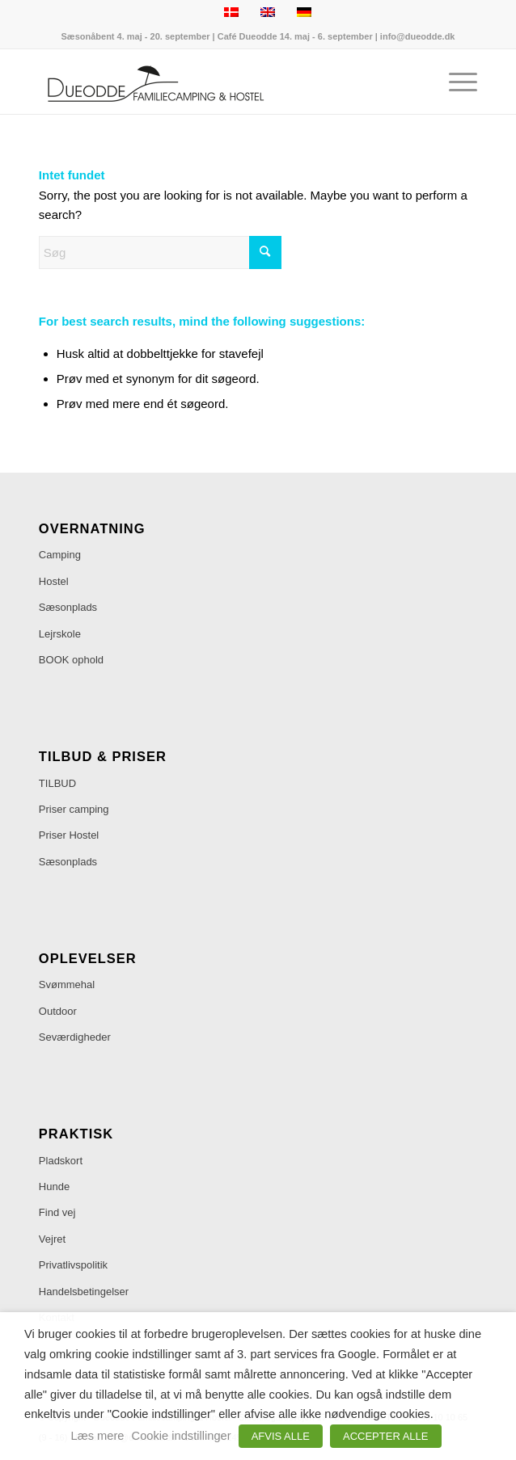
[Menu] (455, 81)
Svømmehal (67, 984)
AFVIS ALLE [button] (281, 1436)
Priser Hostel (69, 835)
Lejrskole (60, 634)
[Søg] (160, 252)
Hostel (54, 581)
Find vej (57, 1212)
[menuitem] (455, 81)
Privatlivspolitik (73, 1265)
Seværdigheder (75, 1037)
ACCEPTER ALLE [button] (386, 1436)
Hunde (54, 1186)
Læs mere (98, 1435)
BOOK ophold (71, 660)
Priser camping (74, 809)
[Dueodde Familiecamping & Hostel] (214, 81)
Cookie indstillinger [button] (181, 1435)
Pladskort (60, 1161)
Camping (60, 555)
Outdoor (58, 1011)
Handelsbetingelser (84, 1291)
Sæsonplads (68, 607)
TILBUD (57, 783)
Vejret (52, 1239)
